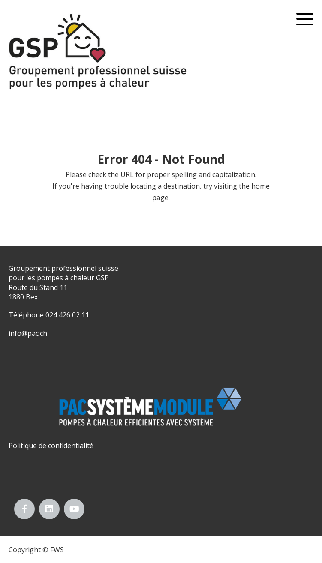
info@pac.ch (28, 333)
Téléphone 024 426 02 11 (49, 315)
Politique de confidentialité (51, 445)
